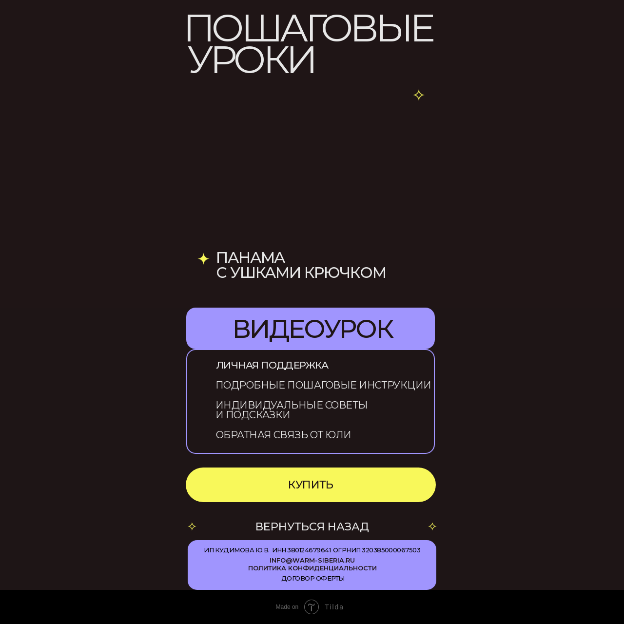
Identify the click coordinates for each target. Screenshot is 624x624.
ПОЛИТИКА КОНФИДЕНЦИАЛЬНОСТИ (312, 568)
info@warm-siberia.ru (312, 560)
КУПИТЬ (310, 484)
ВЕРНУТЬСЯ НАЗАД (312, 526)
